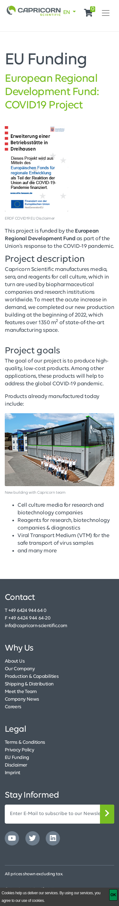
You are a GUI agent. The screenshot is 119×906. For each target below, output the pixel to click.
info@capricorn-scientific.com (36, 625)
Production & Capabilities (31, 676)
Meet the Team (21, 691)
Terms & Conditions (25, 742)
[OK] (113, 895)
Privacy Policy (19, 750)
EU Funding (17, 757)
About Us (14, 661)
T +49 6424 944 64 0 (26, 610)
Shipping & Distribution (29, 684)
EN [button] (67, 13)
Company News (22, 699)
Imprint (12, 772)
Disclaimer (16, 765)
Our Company (20, 668)
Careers (13, 707)
